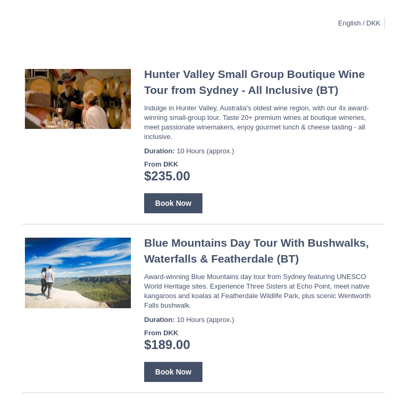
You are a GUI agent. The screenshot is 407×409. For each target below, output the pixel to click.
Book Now (173, 203)
